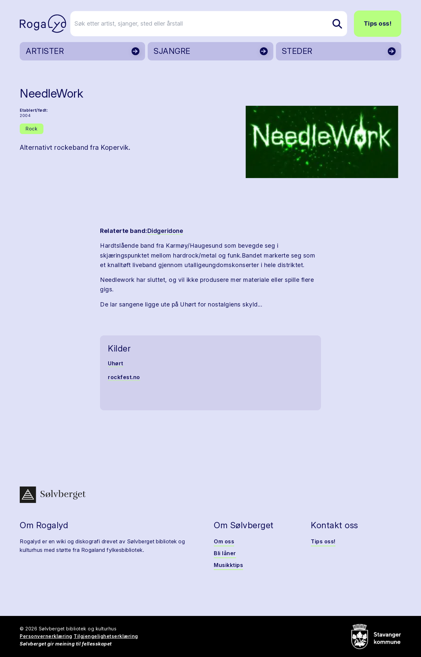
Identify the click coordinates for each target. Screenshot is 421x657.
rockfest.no (124, 377)
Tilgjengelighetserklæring (106, 636)
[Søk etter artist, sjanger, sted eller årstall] (213, 23)
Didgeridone (165, 230)
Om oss (224, 541)
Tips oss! (378, 23)
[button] (322, 142)
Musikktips (228, 565)
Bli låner (225, 553)
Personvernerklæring (46, 636)
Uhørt (115, 363)
